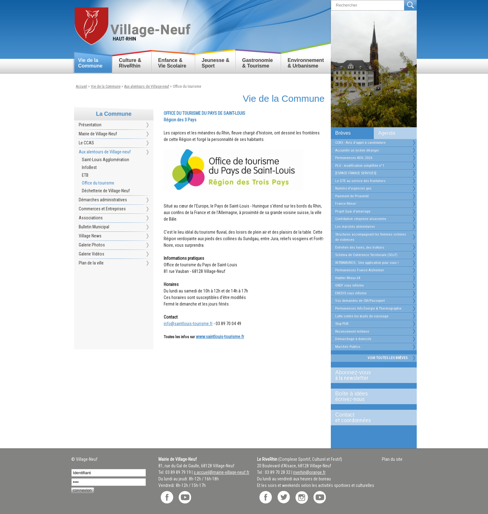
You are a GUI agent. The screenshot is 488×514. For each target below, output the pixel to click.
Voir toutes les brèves (387, 358)
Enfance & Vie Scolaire (172, 63)
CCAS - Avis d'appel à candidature (360, 142)
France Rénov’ (345, 203)
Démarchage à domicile (353, 339)
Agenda (386, 133)
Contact (371, 417)
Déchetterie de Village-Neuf (106, 190)
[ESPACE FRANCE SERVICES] (355, 173)
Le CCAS (86, 142)
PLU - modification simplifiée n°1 (359, 165)
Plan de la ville (91, 262)
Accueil (81, 86)
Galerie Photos (92, 244)
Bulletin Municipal (94, 226)
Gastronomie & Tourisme (257, 63)
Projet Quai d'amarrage (352, 211)
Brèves (343, 133)
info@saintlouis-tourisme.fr (188, 323)
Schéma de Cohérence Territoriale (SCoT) (366, 255)
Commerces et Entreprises (102, 208)
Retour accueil (132, 24)
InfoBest (89, 167)
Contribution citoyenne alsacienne (360, 219)
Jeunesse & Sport (215, 63)
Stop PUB (342, 323)
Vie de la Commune (90, 63)
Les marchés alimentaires (355, 226)
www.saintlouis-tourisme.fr (220, 336)
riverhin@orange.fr (309, 472)
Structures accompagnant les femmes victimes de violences (370, 237)
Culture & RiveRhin (130, 63)
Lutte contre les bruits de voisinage (361, 316)
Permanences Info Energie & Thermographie (368, 308)
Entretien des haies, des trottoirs (359, 247)
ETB (85, 175)
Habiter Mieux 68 (347, 278)
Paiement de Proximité (352, 196)
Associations (91, 217)
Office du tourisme (187, 86)
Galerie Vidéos (91, 253)
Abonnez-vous (371, 375)
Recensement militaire (352, 331)
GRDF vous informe (349, 285)
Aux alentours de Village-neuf (146, 86)
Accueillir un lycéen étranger (357, 150)
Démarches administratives (103, 199)
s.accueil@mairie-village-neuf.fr (221, 472)
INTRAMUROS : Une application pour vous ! (367, 262)
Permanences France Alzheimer (359, 270)
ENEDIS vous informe (351, 293)
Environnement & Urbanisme (306, 63)
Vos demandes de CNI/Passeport (360, 300)
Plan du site (392, 459)
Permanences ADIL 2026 (354, 158)
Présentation (90, 124)
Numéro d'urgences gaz (353, 188)
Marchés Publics (347, 346)
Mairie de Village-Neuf (98, 133)
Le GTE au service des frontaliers (360, 181)
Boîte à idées (371, 396)
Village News (90, 235)
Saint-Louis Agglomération (105, 159)
